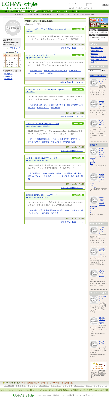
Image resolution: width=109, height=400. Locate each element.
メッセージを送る (32, 14)
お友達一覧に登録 (88, 14)
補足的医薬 (55, 108)
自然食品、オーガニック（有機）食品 (59, 176)
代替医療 (49, 73)
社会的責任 (75, 210)
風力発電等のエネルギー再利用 (42, 173)
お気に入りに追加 (74, 14)
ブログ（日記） (60, 14)
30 (17, 66)
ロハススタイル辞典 (12, 383)
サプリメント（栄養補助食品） (63, 142)
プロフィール (15, 48)
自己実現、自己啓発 (50, 213)
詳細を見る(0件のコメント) (72, 48)
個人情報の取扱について (64, 390)
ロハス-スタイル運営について (29, 390)
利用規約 (76, 390)
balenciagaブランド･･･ (101, 102)
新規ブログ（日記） (98, 76)
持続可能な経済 (36, 71)
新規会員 (93, 145)
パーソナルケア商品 (36, 73)
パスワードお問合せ (87, 390)
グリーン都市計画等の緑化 (54, 105)
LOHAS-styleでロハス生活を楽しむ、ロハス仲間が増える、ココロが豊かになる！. (66, 395)
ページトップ (19, 14)
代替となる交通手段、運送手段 (65, 139)
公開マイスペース (47, 14)
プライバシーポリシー (47, 390)
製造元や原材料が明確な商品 (55, 71)
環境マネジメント (35, 176)
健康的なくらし (75, 71)
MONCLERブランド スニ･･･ (102, 81)
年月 (9, 74)
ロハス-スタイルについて (9, 390)
